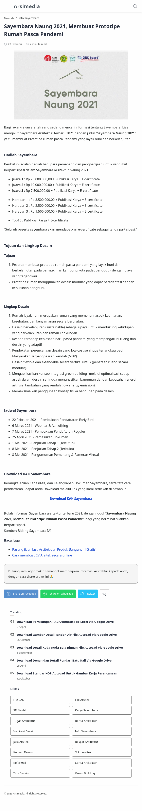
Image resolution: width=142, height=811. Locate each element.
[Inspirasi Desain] (40, 744)
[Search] (135, 6)
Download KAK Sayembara (71, 511)
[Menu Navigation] (8, 6)
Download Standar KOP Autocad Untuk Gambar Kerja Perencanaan (67, 686)
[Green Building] (102, 786)
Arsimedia (27, 6)
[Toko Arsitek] (102, 765)
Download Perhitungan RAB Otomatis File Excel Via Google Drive (65, 634)
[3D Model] (40, 723)
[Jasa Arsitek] (40, 754)
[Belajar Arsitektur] (102, 754)
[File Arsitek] (102, 712)
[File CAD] (40, 712)
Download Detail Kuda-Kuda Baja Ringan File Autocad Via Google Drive (70, 660)
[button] (22, 606)
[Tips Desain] (40, 786)
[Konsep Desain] (40, 765)
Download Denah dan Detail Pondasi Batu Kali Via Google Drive (64, 673)
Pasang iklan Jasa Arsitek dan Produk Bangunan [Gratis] (55, 562)
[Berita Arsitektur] (102, 733)
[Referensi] (40, 775)
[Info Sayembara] (102, 744)
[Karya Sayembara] (102, 723)
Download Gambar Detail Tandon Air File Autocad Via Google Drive (67, 647)
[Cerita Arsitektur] (102, 775)
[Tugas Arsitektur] (40, 733)
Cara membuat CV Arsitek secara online (43, 568)
